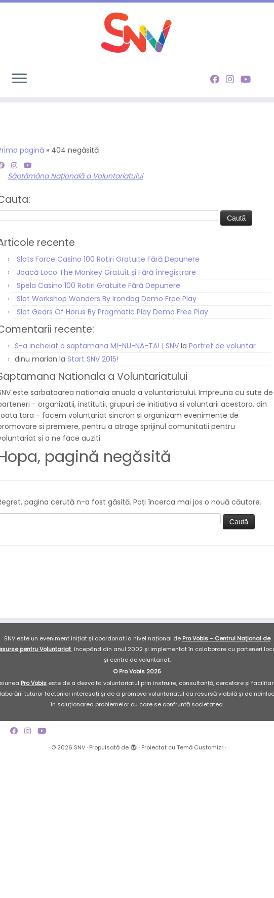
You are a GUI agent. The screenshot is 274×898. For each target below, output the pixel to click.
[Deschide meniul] (19, 79)
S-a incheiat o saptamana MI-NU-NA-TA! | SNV (97, 346)
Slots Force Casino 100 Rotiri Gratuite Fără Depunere (108, 259)
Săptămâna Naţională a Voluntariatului (75, 176)
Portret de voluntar (222, 346)
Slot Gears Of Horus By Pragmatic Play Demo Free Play (112, 312)
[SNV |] (137, 33)
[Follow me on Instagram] (233, 79)
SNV (79, 747)
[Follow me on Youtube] (249, 79)
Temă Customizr (200, 747)
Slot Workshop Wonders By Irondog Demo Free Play (107, 299)
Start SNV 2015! (93, 359)
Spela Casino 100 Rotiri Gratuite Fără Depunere (98, 285)
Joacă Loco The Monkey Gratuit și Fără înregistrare (106, 272)
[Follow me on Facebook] (218, 79)
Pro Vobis (34, 683)
